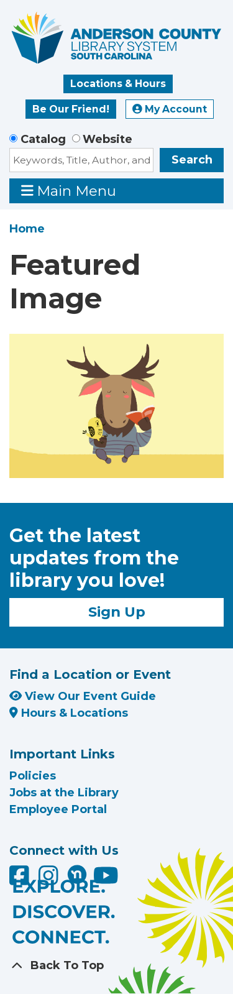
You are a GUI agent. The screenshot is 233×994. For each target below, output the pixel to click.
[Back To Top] (116, 966)
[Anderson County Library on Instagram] (50, 879)
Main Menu (69, 191)
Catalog (43, 139)
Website (107, 139)
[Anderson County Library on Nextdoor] (77, 874)
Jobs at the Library (64, 792)
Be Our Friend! (70, 109)
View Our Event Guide (82, 696)
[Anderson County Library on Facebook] (20, 879)
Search (191, 160)
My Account (169, 109)
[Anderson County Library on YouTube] (106, 879)
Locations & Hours (118, 84)
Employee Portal (58, 809)
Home (27, 229)
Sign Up (116, 611)
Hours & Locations (68, 713)
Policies (32, 776)
